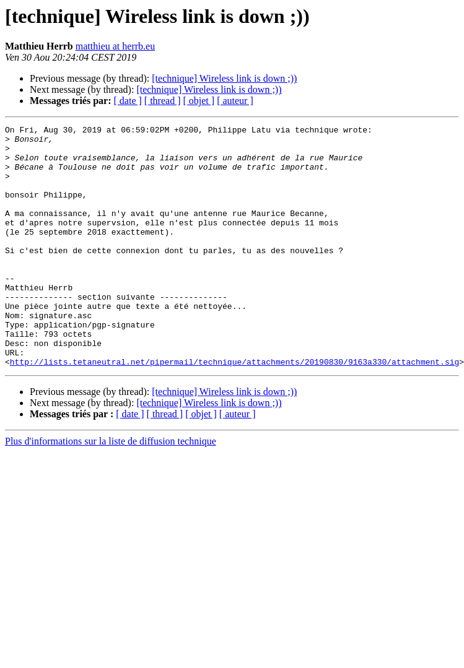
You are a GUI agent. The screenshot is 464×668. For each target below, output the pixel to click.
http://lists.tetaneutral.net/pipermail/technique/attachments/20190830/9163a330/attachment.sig (234, 409)
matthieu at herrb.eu (115, 46)
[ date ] (128, 100)
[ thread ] (162, 100)
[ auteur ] (235, 100)
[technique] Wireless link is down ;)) (224, 78)
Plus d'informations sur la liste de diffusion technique (110, 489)
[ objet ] (198, 100)
